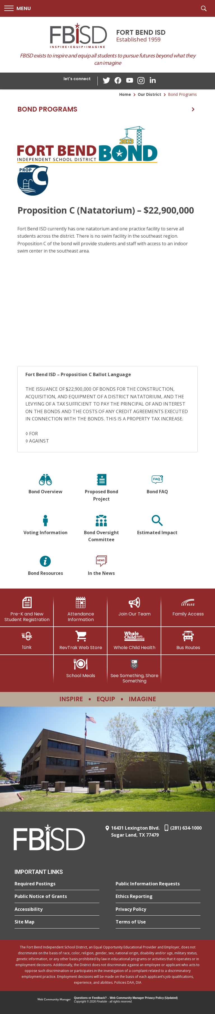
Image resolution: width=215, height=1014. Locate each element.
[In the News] (101, 566)
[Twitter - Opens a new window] (107, 81)
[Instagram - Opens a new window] (140, 81)
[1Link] (27, 640)
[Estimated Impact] (157, 529)
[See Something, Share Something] (134, 671)
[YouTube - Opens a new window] (129, 81)
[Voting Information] (45, 529)
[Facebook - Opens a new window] (118, 81)
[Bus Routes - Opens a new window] (188, 640)
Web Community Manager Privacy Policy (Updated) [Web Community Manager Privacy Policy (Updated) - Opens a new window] (144, 997)
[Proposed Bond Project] (101, 488)
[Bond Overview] (45, 488)
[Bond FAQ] (157, 488)
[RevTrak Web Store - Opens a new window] (81, 640)
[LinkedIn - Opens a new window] (152, 80)
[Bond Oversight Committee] (101, 529)
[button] (17, 8)
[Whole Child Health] (134, 640)
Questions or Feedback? (90, 997)
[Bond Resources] (45, 566)
